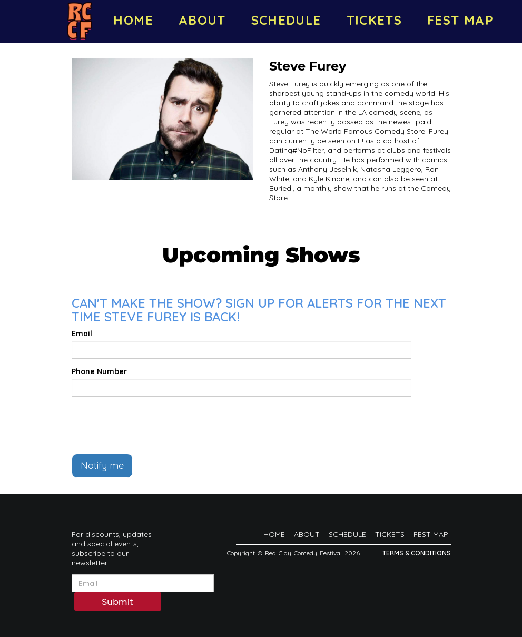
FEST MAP (460, 20)
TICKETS (374, 20)
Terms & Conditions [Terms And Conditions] (416, 553)
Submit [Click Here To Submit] (117, 602)
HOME (133, 20)
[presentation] (152, 425)
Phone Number (99, 371)
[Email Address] (143, 583)
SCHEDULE (286, 20)
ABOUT (202, 20)
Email (82, 333)
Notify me (102, 465)
